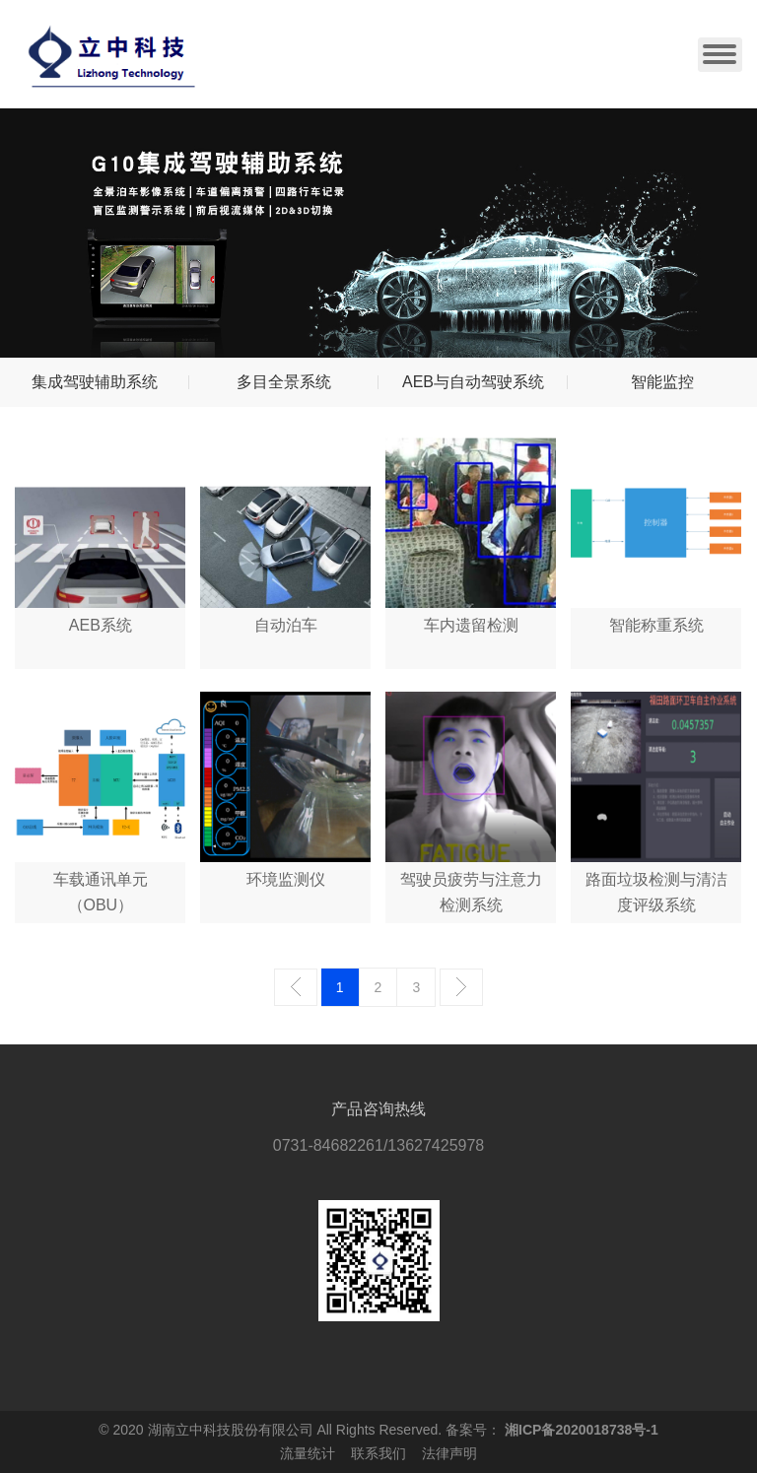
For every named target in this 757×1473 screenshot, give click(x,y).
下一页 (461, 987)
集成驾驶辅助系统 (95, 381)
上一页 (295, 987)
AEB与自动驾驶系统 (473, 381)
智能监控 (662, 381)
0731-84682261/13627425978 (378, 1145)
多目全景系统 (284, 381)
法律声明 (449, 1453)
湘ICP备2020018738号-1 (581, 1430)
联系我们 (378, 1453)
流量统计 (307, 1453)
